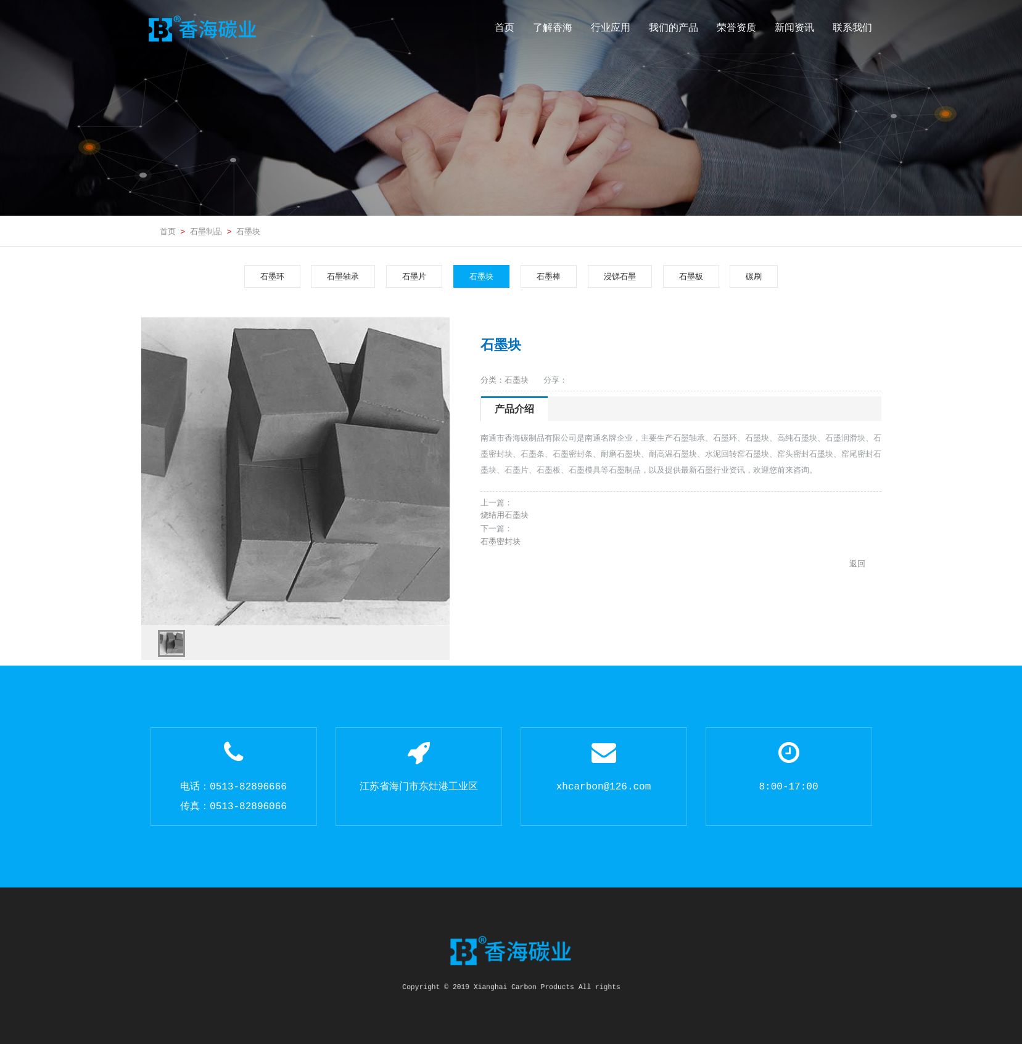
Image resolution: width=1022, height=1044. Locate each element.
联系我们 (852, 27)
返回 (857, 563)
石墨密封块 (500, 541)
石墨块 (248, 231)
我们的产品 (673, 27)
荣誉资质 (736, 27)
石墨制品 (206, 231)
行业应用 (610, 27)
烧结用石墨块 (504, 515)
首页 (504, 27)
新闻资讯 (794, 27)
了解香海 (552, 27)
